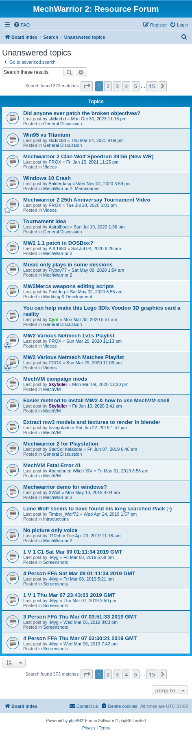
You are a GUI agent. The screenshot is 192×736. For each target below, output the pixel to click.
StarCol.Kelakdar (65, 449)
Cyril (53, 319)
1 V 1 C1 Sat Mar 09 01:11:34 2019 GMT (72, 552)
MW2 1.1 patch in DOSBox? (58, 243)
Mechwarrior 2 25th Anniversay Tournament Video (87, 200)
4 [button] (126, 86)
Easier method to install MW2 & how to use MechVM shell (96, 400)
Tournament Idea (44, 221)
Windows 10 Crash (47, 178)
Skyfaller (57, 384)
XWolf (54, 492)
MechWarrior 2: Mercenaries (71, 188)
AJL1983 (57, 248)
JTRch (54, 535)
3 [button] (117, 86)
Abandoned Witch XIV (70, 470)
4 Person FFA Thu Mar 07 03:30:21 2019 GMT (80, 638)
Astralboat (58, 226)
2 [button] (108, 86)
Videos (50, 166)
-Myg (53, 557)
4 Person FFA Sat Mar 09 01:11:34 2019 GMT (79, 573)
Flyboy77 (57, 270)
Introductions (56, 519)
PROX (54, 162)
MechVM (52, 389)
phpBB (75, 720)
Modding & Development (67, 296)
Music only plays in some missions (68, 265)
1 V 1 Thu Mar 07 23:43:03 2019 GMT (69, 595)
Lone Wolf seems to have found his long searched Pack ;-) (97, 508)
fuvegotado (59, 427)
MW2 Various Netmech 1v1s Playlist (68, 336)
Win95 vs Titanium (46, 135)
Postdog (56, 291)
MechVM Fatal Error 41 (52, 465)
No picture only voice (50, 530)
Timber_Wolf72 (63, 514)
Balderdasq (59, 183)
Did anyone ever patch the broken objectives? (81, 113)
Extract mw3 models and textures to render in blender (91, 422)
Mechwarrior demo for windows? (65, 487)
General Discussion (62, 123)
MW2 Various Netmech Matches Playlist (73, 357)
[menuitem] (21, 25)
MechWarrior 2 (57, 253)
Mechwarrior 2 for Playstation (60, 444)
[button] (87, 86)
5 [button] (135, 86)
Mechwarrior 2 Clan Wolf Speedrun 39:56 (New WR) (88, 156)
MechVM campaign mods (55, 379)
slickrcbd (57, 118)
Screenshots (55, 562)
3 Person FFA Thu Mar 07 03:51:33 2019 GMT (80, 617)
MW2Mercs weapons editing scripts (68, 286)
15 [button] (152, 86)
